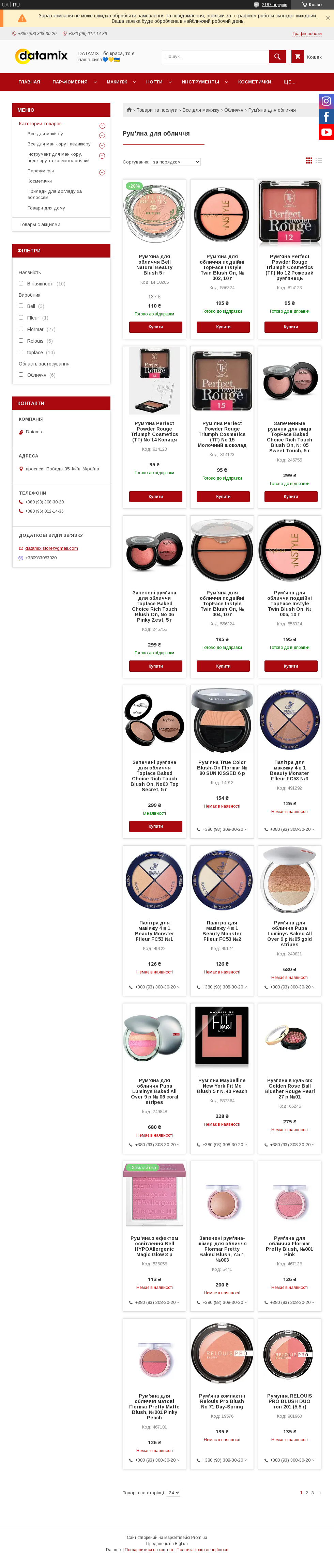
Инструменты (200, 81)
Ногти (154, 81)
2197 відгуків (274, 4)
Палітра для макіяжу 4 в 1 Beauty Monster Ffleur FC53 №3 (289, 770)
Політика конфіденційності (202, 1549)
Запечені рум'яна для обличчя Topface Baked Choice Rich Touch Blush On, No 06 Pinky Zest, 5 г (154, 606)
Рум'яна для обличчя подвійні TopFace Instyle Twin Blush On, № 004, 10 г (222, 603)
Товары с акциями (39, 224)
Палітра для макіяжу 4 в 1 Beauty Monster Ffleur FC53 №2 (222, 931)
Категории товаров (40, 123)
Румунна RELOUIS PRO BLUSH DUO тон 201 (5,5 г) (289, 1401)
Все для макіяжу (201, 110)
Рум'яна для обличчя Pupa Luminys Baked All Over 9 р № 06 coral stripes (154, 1091)
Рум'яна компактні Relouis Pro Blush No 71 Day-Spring (222, 1401)
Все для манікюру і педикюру (59, 143)
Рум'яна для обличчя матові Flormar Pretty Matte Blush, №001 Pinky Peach (154, 1406)
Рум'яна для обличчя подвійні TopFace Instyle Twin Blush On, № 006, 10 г (289, 603)
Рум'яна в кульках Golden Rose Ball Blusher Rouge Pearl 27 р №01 (289, 1089)
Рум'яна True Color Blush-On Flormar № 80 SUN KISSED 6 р (222, 768)
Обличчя (233, 110)
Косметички (254, 81)
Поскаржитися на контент (149, 1549)
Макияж (117, 81)
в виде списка (319, 162)
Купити (156, 327)
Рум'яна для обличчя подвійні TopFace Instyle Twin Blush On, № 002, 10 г (222, 267)
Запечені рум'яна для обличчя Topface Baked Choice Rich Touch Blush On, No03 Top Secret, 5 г (155, 776)
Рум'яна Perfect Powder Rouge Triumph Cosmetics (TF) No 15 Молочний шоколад (222, 434)
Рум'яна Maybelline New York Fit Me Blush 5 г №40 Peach (222, 1086)
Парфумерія (41, 170)
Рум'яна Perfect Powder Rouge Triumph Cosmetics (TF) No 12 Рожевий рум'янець (289, 267)
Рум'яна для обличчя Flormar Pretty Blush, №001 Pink (289, 1246)
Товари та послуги (157, 110)
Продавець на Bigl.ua (167, 1543)
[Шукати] (277, 56)
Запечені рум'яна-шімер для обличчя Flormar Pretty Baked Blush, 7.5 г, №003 (222, 1249)
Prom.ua (199, 1537)
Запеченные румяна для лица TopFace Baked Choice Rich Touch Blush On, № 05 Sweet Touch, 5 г (289, 437)
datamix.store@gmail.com (51, 548)
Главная (29, 81)
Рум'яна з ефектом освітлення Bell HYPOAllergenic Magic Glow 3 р (154, 1246)
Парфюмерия (70, 81)
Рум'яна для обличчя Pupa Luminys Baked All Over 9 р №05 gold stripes (289, 933)
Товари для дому (46, 208)
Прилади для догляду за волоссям (55, 194)
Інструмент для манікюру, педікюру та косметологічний (59, 157)
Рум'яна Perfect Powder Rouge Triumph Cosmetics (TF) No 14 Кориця (154, 431)
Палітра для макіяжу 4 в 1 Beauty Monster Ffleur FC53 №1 (154, 931)
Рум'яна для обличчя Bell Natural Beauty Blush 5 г (154, 265)
